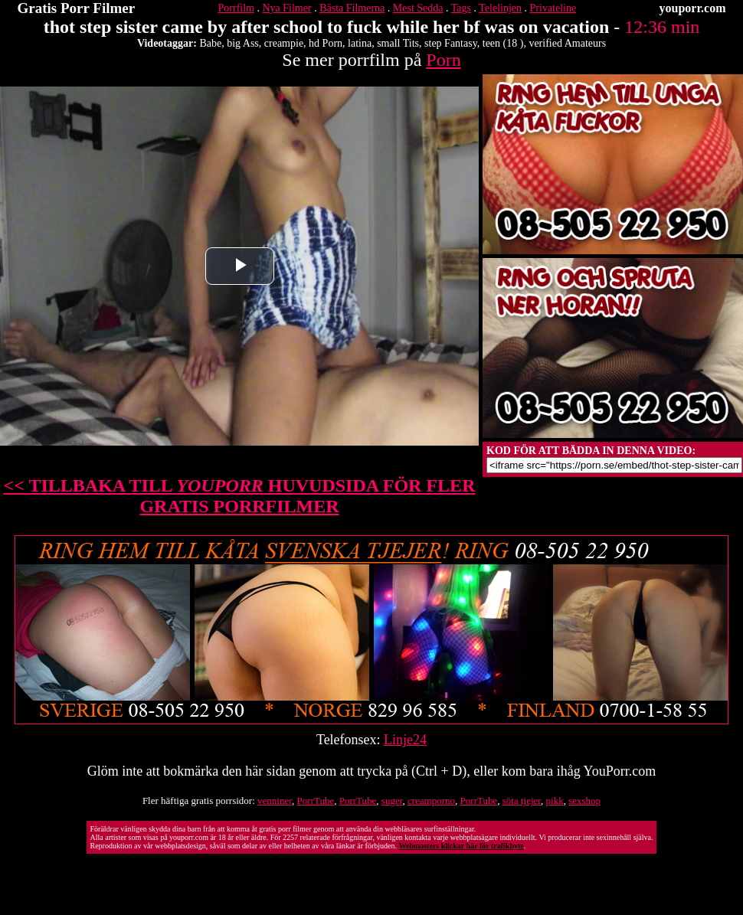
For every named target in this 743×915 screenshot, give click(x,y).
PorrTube (316, 800)
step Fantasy (450, 43)
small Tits (398, 43)
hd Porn (325, 43)
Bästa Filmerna (352, 8)
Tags (461, 8)
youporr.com (693, 8)
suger (392, 800)
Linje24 (405, 739)
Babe (210, 43)
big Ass (243, 43)
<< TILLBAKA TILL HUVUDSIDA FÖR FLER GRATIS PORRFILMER (240, 495)
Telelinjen (500, 8)
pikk (555, 800)
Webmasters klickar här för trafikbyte (460, 845)
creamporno (431, 800)
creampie (283, 43)
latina (360, 43)
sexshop (584, 800)
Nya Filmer (286, 8)
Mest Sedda (418, 8)
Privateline (553, 8)
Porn (443, 60)
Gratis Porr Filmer (77, 8)
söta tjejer (521, 800)
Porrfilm (236, 8)
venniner (274, 800)
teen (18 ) (503, 43)
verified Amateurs (567, 43)
